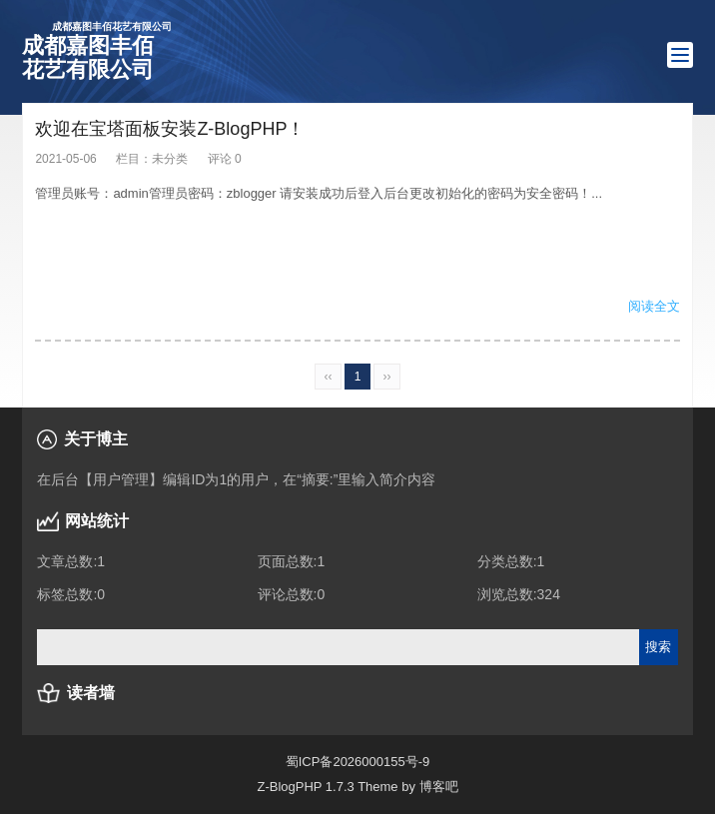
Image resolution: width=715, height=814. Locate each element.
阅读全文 (654, 306)
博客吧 (438, 786)
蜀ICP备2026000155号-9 (358, 761)
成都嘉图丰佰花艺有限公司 (97, 51)
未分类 (170, 159)
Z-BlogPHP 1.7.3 (305, 786)
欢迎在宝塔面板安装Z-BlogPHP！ (170, 129)
